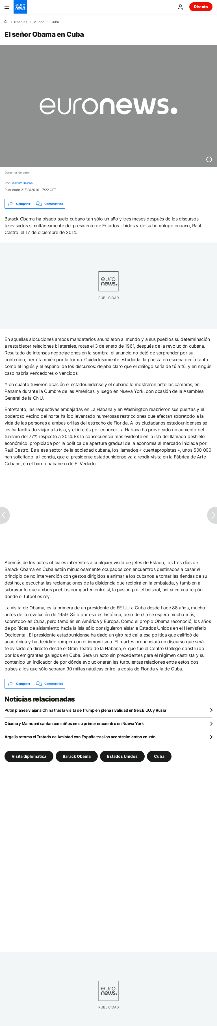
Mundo (38, 22)
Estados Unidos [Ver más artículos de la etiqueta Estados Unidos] (122, 756)
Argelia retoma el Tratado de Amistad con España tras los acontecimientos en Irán (80, 736)
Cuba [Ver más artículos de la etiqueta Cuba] (159, 756)
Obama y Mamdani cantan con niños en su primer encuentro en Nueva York (74, 723)
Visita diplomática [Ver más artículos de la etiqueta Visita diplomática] (29, 756)
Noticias (20, 22)
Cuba (55, 22)
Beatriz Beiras (21, 183)
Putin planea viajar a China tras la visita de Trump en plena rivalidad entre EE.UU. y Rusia (85, 710)
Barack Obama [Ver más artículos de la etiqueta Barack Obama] (77, 756)
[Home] (6, 22)
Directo (201, 6)
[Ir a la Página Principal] (20, 7)
